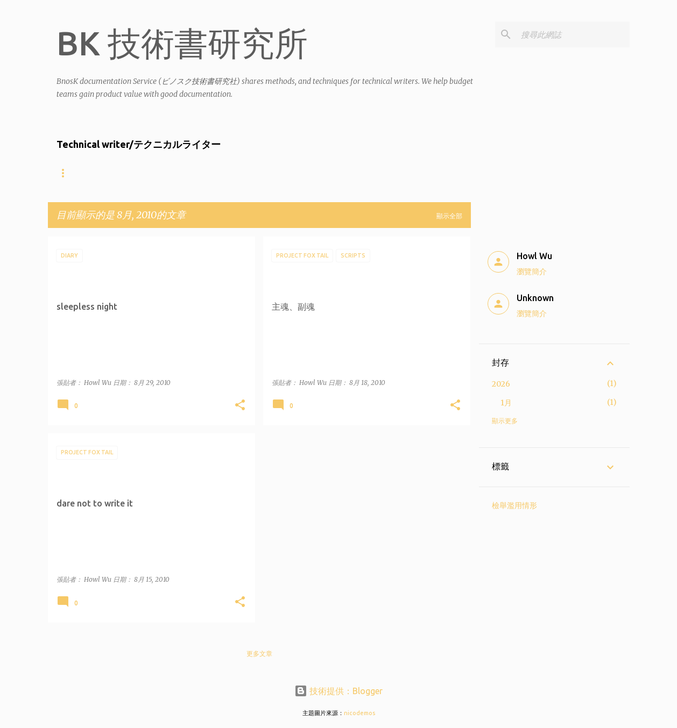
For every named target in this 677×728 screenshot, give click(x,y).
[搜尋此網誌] (573, 34)
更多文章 (259, 653)
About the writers (92, 172)
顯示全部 (449, 215)
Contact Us (375, 172)
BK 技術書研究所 (182, 43)
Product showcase (294, 172)
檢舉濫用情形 (514, 505)
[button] (240, 405)
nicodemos (359, 713)
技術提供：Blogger (338, 691)
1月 (506, 403)
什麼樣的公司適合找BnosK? (193, 172)
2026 (501, 384)
